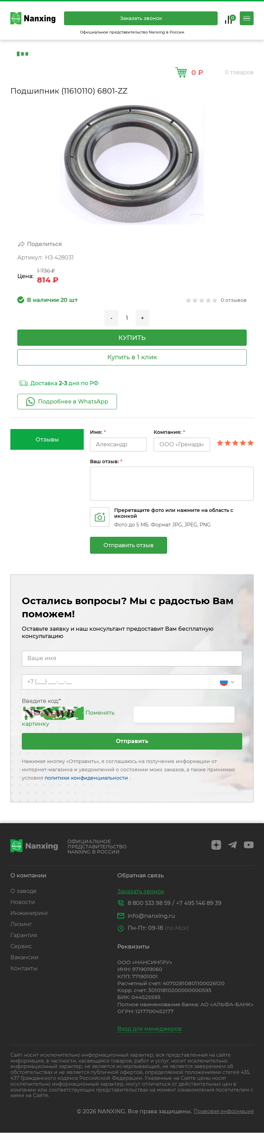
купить (132, 338)
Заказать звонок (141, 18)
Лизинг (21, 924)
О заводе (23, 891)
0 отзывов (234, 300)
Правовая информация (224, 1111)
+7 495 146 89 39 (198, 903)
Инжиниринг (29, 913)
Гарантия (23, 935)
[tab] (47, 439)
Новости (22, 902)
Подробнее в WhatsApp (67, 401)
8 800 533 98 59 (149, 903)
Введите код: (41, 701)
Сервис (21, 946)
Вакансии (24, 957)
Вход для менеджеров (149, 1029)
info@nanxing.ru (151, 916)
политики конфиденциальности (87, 778)
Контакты (24, 968)
